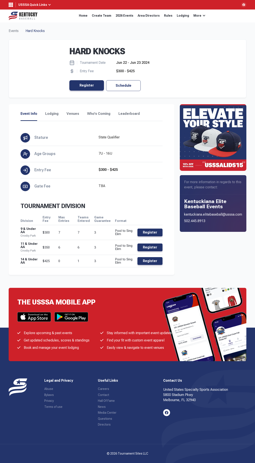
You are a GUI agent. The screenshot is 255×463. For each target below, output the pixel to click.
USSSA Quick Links (32, 4)
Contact (103, 395)
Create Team (101, 15)
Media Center (107, 412)
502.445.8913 (194, 221)
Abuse (48, 389)
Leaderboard (129, 114)
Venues (73, 114)
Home (83, 15)
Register (87, 85)
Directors (104, 424)
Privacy (49, 400)
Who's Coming (98, 114)
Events (14, 31)
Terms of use (53, 407)
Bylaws (49, 395)
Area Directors (149, 15)
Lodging (183, 15)
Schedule (123, 85)
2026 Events (124, 15)
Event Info (29, 114)
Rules (168, 15)
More (199, 15)
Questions (105, 418)
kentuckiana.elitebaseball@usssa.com (213, 214)
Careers (103, 389)
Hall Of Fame (106, 400)
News (102, 407)
